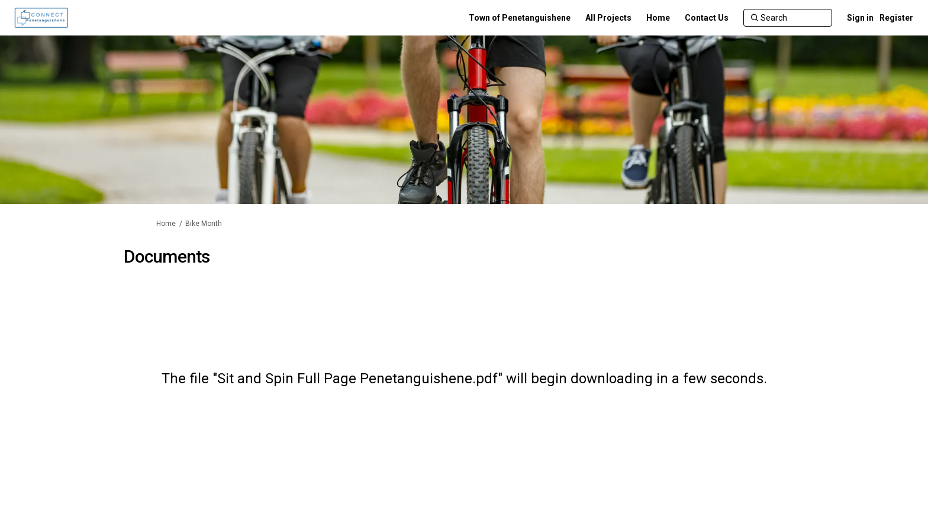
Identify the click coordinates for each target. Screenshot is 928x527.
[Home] (658, 18)
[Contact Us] (707, 18)
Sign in (860, 17)
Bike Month (203, 223)
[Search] (787, 18)
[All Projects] (608, 18)
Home (166, 223)
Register (896, 17)
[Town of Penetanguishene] (519, 18)
